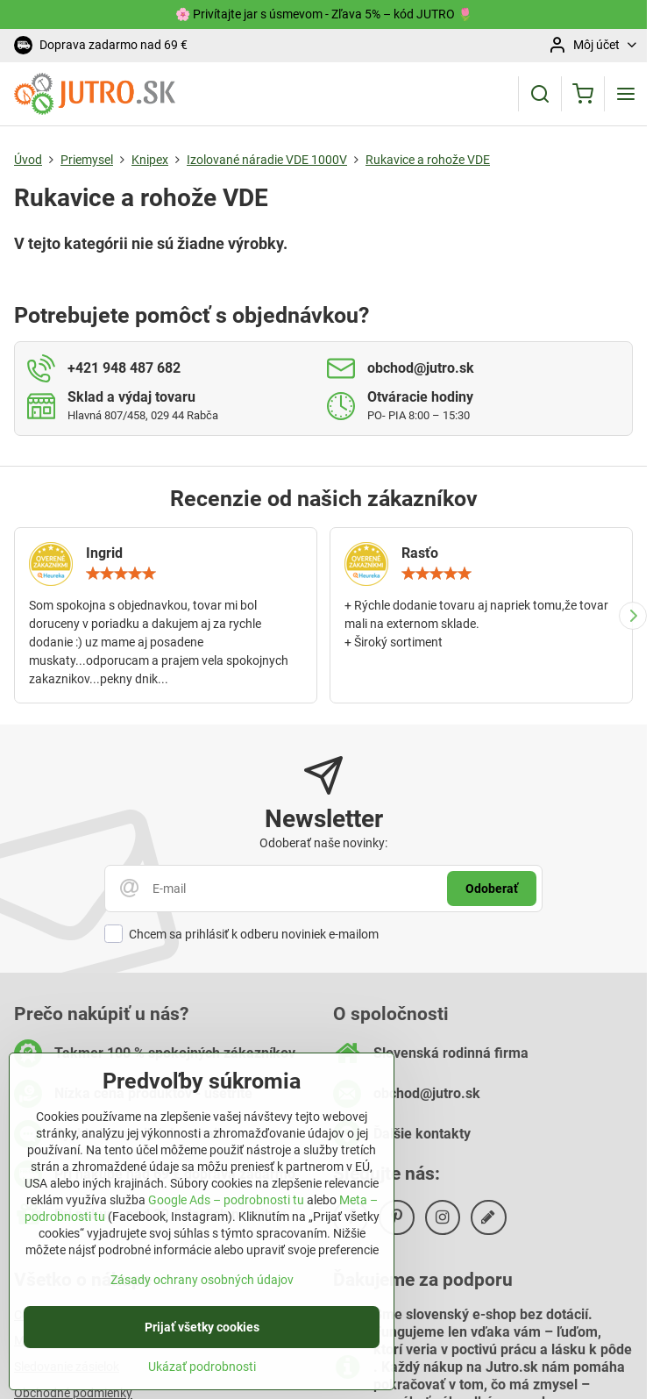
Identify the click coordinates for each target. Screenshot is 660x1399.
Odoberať (491, 889)
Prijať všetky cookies (202, 1338)
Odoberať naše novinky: (323, 843)
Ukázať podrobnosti (202, 1378)
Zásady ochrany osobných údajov (202, 1291)
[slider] (121, 574)
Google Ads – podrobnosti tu (226, 1212)
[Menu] (626, 93)
